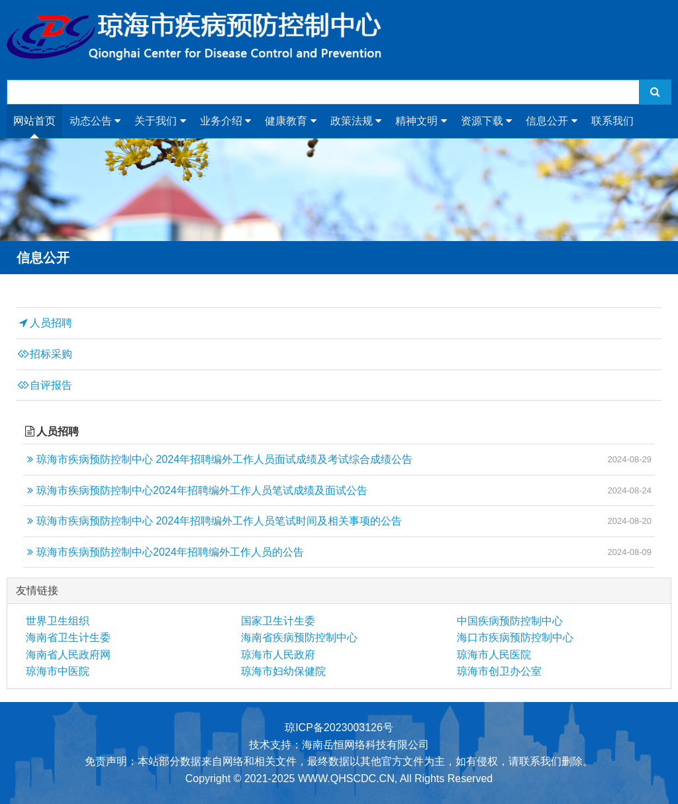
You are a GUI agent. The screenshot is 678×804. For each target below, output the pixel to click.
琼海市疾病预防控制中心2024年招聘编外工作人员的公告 (163, 552)
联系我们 (612, 120)
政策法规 (355, 121)
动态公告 (95, 121)
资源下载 (486, 121)
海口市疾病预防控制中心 (515, 637)
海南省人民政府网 (68, 654)
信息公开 (551, 121)
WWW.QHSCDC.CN (346, 778)
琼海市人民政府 (278, 654)
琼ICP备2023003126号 (339, 727)
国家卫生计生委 (278, 621)
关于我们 (159, 121)
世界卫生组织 (57, 621)
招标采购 (44, 354)
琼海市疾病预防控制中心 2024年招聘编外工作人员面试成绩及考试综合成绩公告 (217, 459)
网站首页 (34, 120)
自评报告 (44, 385)
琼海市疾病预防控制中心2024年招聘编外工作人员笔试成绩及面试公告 (195, 490)
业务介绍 (225, 121)
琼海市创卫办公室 (499, 671)
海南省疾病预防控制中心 (299, 637)
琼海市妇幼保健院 (283, 671)
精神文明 (420, 121)
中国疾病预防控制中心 (510, 621)
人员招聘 (44, 323)
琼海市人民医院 (494, 654)
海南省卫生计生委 (68, 637)
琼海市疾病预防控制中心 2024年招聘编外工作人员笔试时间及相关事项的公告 (212, 521)
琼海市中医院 (57, 671)
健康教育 (290, 121)
